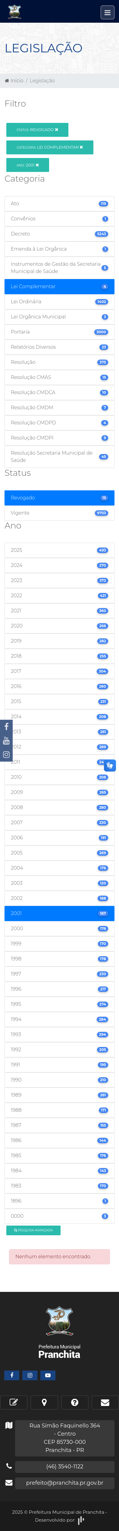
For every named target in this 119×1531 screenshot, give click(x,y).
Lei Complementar (50, 147)
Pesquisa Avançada (33, 1230)
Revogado (37, 129)
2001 (28, 165)
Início (14, 81)
